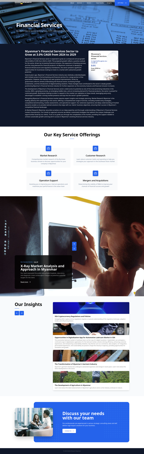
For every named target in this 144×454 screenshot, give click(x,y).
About (72, 3)
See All (36, 262)
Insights (109, 3)
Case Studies (100, 3)
